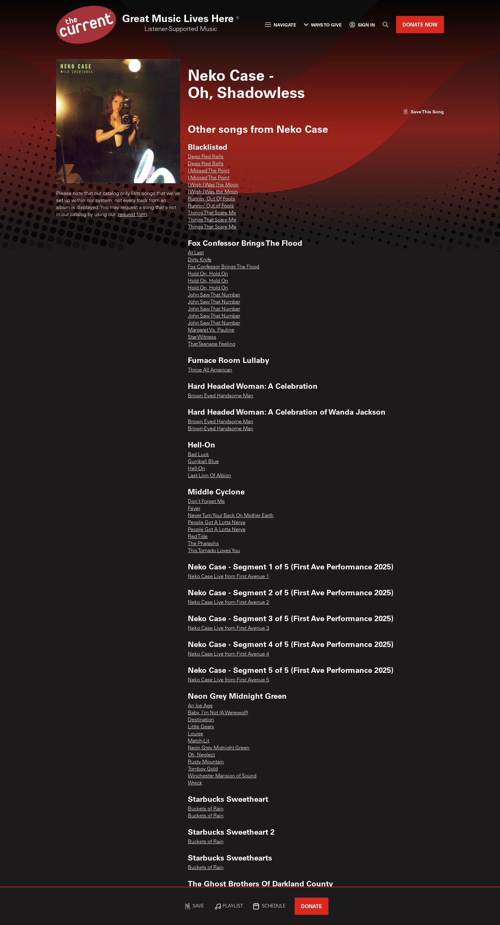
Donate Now (420, 24)
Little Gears (201, 727)
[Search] (385, 24)
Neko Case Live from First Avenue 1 (228, 576)
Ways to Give (323, 25)
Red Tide (198, 536)
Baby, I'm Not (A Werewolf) (218, 713)
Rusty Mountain (206, 762)
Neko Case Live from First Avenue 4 (228, 654)
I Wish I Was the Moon (213, 192)
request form (132, 214)
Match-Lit (198, 741)
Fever (194, 508)
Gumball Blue (203, 461)
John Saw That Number (214, 295)
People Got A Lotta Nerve (217, 522)
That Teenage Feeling (211, 344)
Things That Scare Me (212, 213)
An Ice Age (200, 706)
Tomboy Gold (203, 769)
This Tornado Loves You (214, 550)
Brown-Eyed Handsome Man (220, 429)
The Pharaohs (203, 543)
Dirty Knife (199, 260)
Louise (195, 734)
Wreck (195, 783)
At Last (196, 253)
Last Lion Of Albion (209, 475)
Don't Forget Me (206, 501)
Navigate (280, 25)
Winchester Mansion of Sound (222, 776)
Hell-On (196, 468)
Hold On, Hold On (208, 274)
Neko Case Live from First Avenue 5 (228, 680)
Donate (311, 906)
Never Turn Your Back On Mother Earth (231, 515)
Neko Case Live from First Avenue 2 (228, 602)
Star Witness (202, 337)
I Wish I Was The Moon (213, 185)
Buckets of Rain (206, 809)
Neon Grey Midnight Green (218, 748)
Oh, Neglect (201, 755)
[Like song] (423, 112)
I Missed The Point (208, 171)
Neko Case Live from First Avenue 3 (228, 628)
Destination (201, 720)
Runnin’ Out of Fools (211, 206)
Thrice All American (210, 370)
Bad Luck (198, 454)
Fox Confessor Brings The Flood (223, 267)
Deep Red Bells (206, 157)
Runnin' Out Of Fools (211, 199)
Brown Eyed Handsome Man (220, 396)
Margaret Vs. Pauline (211, 330)
